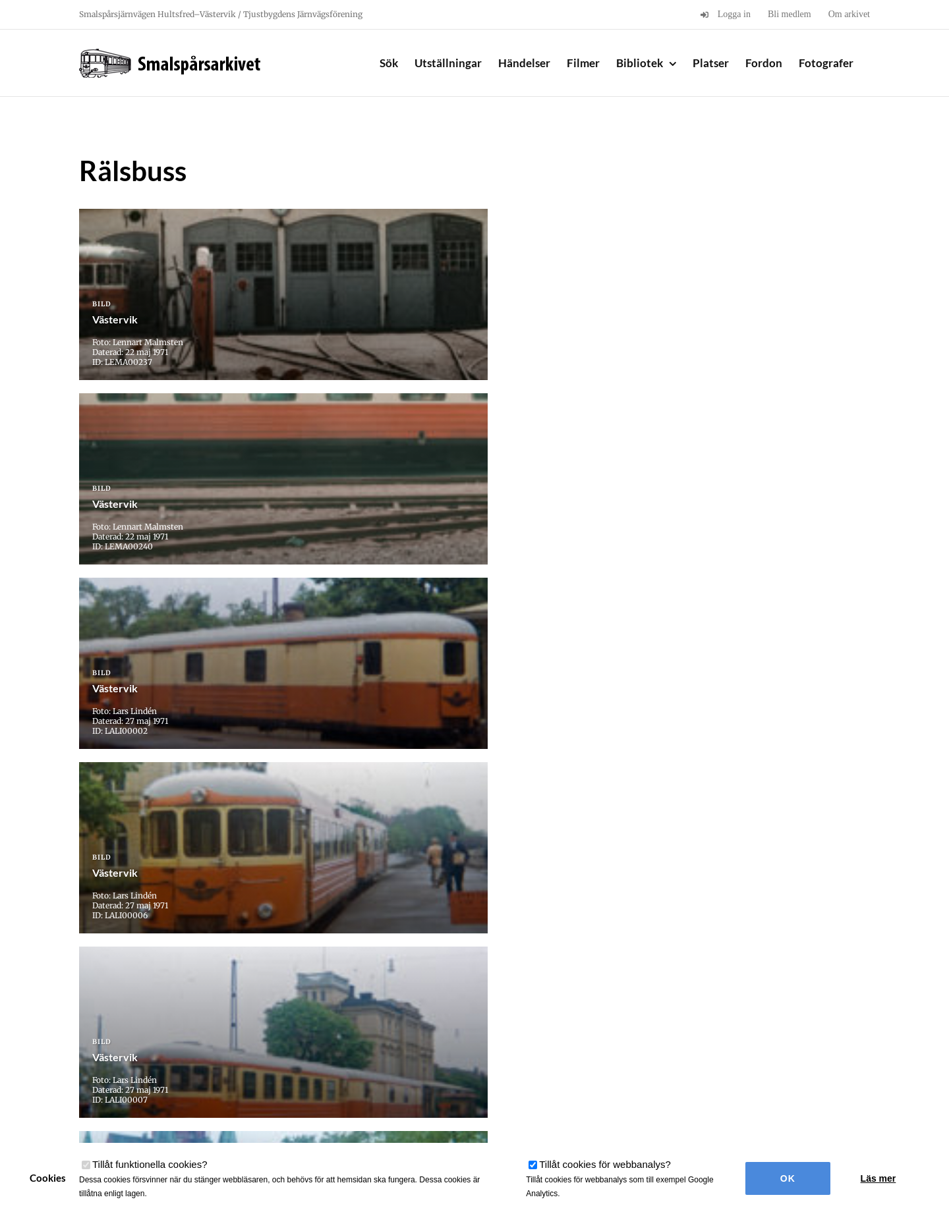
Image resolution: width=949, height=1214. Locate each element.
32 (525, 991)
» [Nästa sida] (664, 991)
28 (401, 991)
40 (563, 991)
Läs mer (878, 1178)
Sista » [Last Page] (695, 991)
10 (331, 991)
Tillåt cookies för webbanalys (605, 1164)
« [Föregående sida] (292, 991)
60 (625, 991)
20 (361, 991)
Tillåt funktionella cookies (150, 1164)
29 (432, 991)
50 (594, 991)
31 (493, 991)
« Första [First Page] (256, 991)
